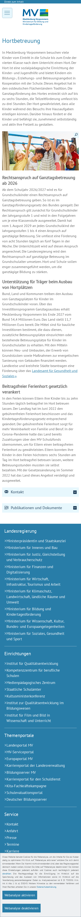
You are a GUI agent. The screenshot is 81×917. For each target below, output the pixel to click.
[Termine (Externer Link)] (35, 844)
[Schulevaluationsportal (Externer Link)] (35, 792)
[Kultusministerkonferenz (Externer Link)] (35, 696)
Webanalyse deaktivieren (21, 908)
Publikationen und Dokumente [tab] (33, 507)
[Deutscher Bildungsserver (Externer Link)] (35, 799)
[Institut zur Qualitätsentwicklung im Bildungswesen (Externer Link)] (35, 705)
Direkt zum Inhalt (14, 1)
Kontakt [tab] (14, 491)
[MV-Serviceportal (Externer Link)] (35, 752)
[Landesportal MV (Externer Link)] (35, 745)
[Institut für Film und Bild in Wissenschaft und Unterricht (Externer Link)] (35, 718)
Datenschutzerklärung (46, 886)
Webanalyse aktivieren (20, 895)
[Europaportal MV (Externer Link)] (35, 759)
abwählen (6, 873)
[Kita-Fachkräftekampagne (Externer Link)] (35, 786)
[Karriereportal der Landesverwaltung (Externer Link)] (35, 765)
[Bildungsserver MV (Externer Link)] (35, 772)
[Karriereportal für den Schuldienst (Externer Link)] (35, 779)
